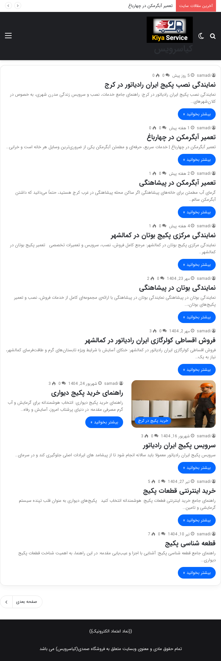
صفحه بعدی (21, 602)
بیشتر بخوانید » (197, 114)
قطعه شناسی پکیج (190, 543)
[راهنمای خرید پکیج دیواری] (173, 404)
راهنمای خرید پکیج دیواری (87, 392)
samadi (204, 75)
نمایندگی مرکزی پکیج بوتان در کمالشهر (163, 235)
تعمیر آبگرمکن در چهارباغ (150, 5)
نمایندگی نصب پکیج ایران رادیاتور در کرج (160, 84)
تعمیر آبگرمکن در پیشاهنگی (177, 182)
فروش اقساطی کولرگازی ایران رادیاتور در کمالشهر (150, 340)
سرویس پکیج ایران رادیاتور (179, 445)
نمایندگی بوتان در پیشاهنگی (177, 287)
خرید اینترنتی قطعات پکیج (179, 491)
